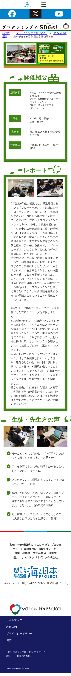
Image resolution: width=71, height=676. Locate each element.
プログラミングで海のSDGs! (31, 33)
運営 (9, 640)
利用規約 (11, 626)
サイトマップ (14, 620)
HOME (6, 33)
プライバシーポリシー (19, 633)
